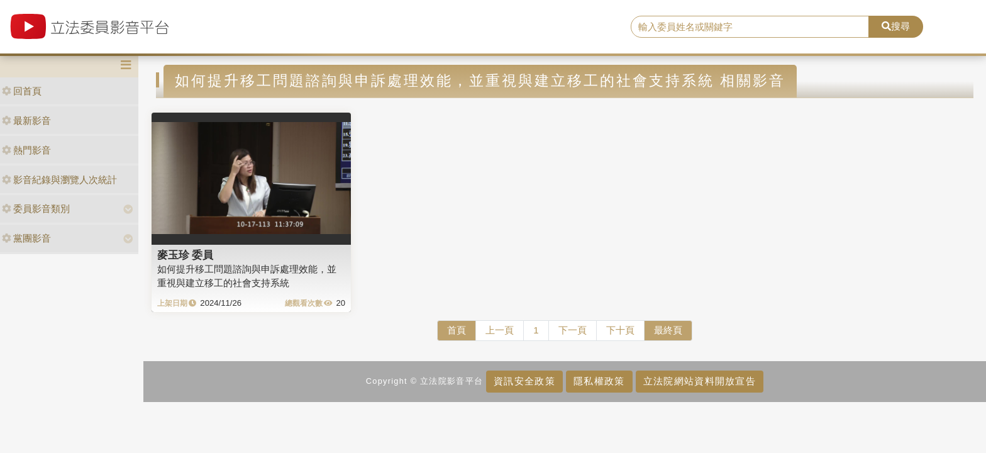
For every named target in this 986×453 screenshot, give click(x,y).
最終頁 (668, 330)
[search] (750, 27)
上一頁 (499, 330)
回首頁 (22, 91)
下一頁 (572, 330)
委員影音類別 (36, 208)
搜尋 (896, 26)
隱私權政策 (598, 381)
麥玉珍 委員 (185, 254)
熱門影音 (26, 150)
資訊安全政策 (524, 381)
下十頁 (620, 330)
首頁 (456, 330)
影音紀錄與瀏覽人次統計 (59, 179)
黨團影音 (26, 238)
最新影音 (26, 120)
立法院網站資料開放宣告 (699, 381)
